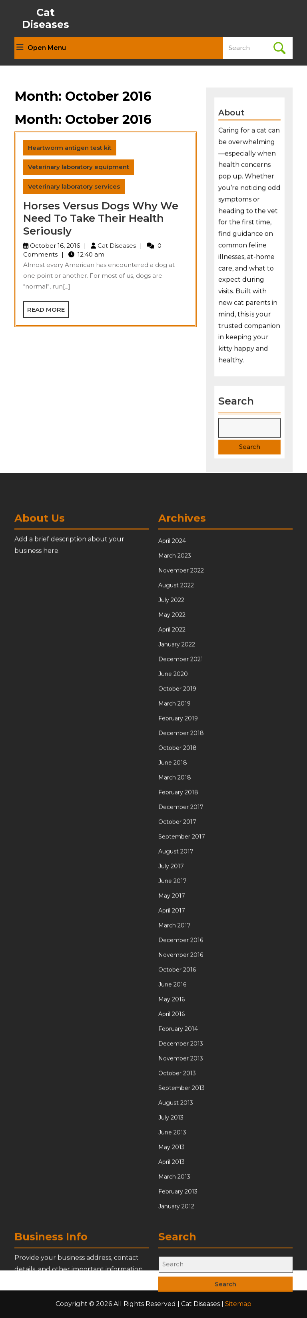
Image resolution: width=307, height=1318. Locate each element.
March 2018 (174, 979)
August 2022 (176, 786)
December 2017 (180, 1008)
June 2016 (172, 1186)
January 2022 (176, 846)
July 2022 (171, 801)
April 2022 (171, 831)
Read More (48, 312)
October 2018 (177, 949)
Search (236, 398)
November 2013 (180, 1260)
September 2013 (181, 1289)
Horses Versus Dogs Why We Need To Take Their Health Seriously (100, 218)
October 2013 (177, 1274)
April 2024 (172, 742)
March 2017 (174, 1127)
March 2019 (174, 905)
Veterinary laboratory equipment (78, 167)
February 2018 (178, 993)
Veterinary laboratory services (74, 186)
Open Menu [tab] (41, 48)
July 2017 (171, 1067)
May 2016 (171, 1201)
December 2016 (180, 1141)
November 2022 (181, 772)
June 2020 (173, 875)
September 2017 (181, 1038)
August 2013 (175, 1304)
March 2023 (174, 757)
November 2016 (180, 1156)
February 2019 (178, 920)
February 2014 (178, 1230)
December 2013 (180, 1245)
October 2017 (177, 1023)
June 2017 (172, 1082)
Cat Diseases (45, 18)
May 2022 (171, 816)
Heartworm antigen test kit (70, 147)
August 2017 (175, 1053)
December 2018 (181, 934)
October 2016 (177, 1171)
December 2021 (180, 860)
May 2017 (171, 1097)
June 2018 (172, 964)
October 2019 (177, 890)
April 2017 (171, 1112)
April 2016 (171, 1215)
